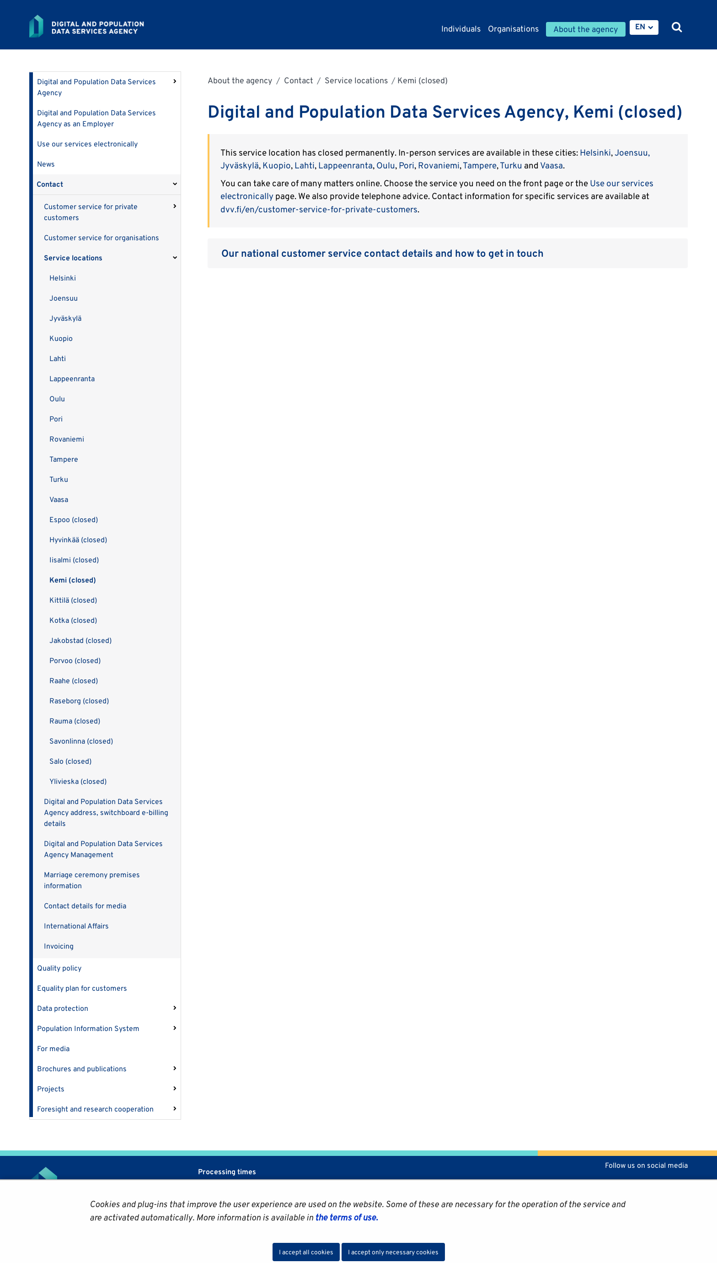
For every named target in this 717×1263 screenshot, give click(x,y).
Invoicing (59, 946)
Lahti (57, 358)
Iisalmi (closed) (74, 560)
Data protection (62, 1008)
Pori (56, 419)
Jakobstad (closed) (80, 640)
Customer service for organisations (101, 238)
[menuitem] (644, 27)
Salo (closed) (70, 761)
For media (53, 1048)
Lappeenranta (72, 378)
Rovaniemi (66, 439)
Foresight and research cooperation (95, 1109)
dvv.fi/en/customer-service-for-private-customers (318, 209)
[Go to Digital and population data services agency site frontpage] (110, 26)
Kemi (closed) (72, 580)
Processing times (227, 1172)
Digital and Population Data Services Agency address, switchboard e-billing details (106, 812)
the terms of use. (345, 1217)
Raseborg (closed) (79, 701)
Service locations (73, 258)
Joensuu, (632, 152)
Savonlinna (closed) (81, 741)
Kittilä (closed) (73, 600)
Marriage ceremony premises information (92, 880)
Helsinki (62, 278)
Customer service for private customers (91, 212)
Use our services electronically (87, 144)
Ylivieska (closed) (78, 781)
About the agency (240, 80)
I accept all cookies (306, 1252)
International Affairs (76, 926)
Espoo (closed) (73, 519)
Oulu (57, 399)
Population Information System (88, 1028)
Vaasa (58, 499)
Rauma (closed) (74, 721)
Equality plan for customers (82, 988)
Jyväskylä (65, 318)
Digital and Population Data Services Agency (96, 87)
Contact (50, 184)
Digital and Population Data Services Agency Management (103, 849)
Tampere (63, 459)
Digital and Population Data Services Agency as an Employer (96, 118)
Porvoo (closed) (75, 660)
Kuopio (61, 338)
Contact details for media (85, 906)
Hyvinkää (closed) (78, 540)
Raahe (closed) (73, 680)
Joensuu (63, 298)
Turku (58, 479)
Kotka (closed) (73, 620)
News (46, 164)
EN (640, 27)
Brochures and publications (82, 1069)
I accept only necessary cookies (393, 1252)
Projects (50, 1089)
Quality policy (59, 968)
